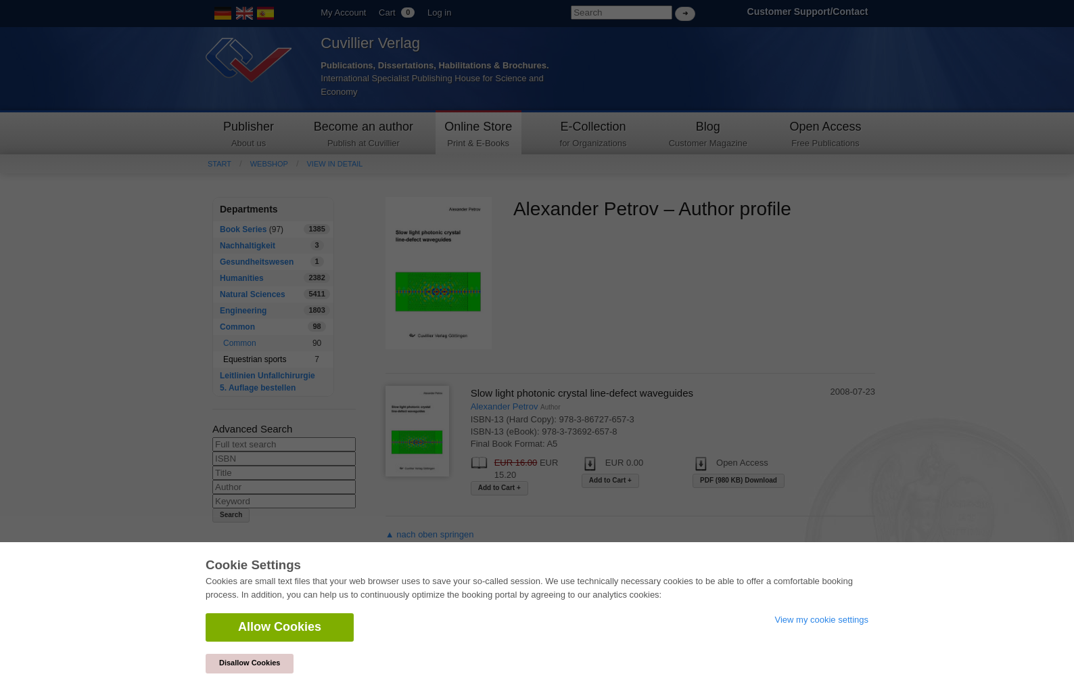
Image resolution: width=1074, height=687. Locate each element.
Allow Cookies (279, 627)
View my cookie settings (822, 620)
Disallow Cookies (249, 663)
